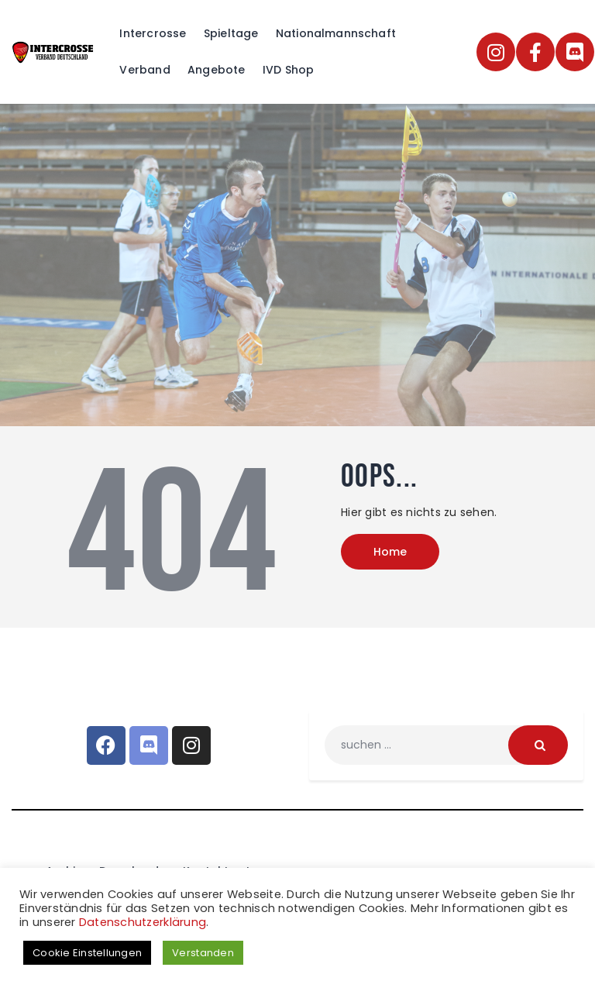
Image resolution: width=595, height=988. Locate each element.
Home (390, 551)
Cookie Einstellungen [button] (87, 952)
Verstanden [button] (203, 952)
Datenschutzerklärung (142, 922)
